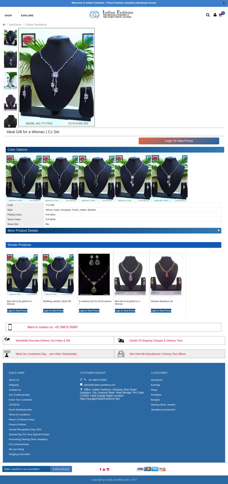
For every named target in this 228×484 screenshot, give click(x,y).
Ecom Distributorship (20, 409)
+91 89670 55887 (66, 327)
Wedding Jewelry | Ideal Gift (57, 301)
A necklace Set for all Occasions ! (95, 302)
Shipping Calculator (19, 454)
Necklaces (15, 24)
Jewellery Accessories (163, 409)
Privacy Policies (17, 424)
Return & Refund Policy (21, 419)
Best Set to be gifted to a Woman (19, 302)
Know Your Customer (20, 399)
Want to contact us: (40, 327)
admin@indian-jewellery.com (99, 384)
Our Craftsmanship (19, 394)
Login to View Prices (17, 311)
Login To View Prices (179, 140)
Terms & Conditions (19, 414)
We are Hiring (16, 449)
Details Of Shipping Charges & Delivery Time (156, 340)
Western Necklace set (162, 301)
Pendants (156, 394)
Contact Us (15, 389)
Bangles (155, 399)
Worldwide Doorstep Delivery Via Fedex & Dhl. (43, 340)
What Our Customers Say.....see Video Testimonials (46, 353)
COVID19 (14, 404)
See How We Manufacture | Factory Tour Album (158, 353)
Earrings (155, 384)
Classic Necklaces (36, 24)
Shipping (13, 384)
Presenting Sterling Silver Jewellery (28, 439)
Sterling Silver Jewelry (163, 404)
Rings (154, 389)
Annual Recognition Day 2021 (25, 429)
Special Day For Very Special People (29, 434)
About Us (14, 379)
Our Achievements (19, 444)
